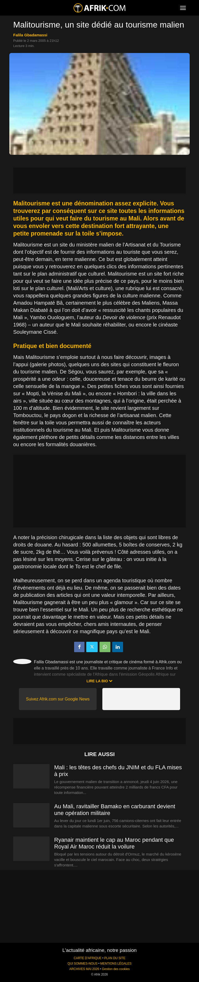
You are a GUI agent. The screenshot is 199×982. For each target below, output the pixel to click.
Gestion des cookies (116, 969)
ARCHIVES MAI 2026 (84, 969)
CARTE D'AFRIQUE (87, 958)
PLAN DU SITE (114, 958)
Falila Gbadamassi (30, 35)
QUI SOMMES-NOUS (83, 963)
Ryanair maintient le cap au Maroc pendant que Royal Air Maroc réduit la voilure (114, 843)
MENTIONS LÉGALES (115, 963)
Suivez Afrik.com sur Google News (57, 699)
